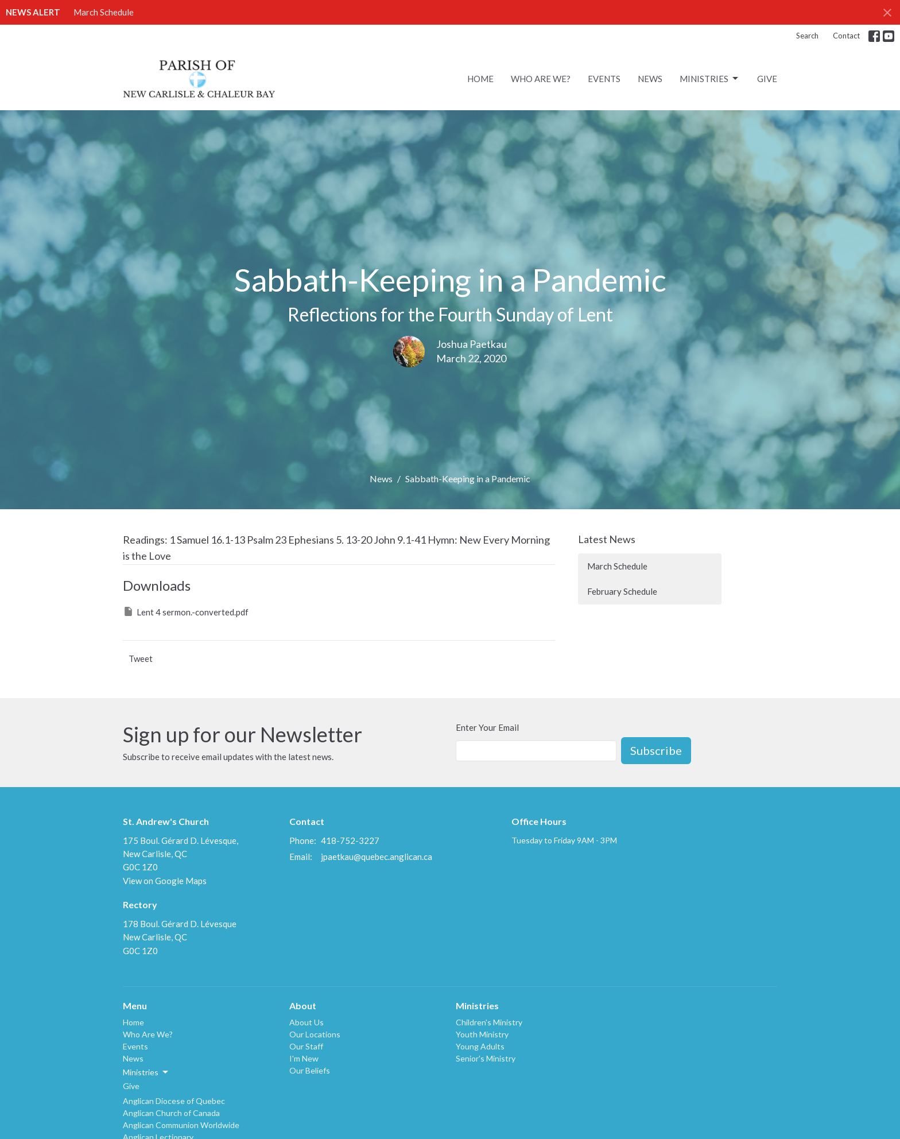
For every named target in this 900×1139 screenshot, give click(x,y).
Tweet (141, 658)
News (650, 78)
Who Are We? (541, 78)
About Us (306, 1022)
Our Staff (306, 1046)
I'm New (304, 1058)
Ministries (710, 78)
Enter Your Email (487, 727)
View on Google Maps (165, 880)
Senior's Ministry (485, 1058)
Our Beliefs (309, 1070)
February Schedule (622, 591)
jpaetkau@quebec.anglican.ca (376, 856)
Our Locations (314, 1034)
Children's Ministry (489, 1022)
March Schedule (103, 12)
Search (807, 35)
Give (767, 78)
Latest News (606, 539)
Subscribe (656, 750)
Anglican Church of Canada (171, 1113)
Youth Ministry (482, 1034)
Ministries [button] (146, 1072)
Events (604, 78)
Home (480, 78)
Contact (846, 35)
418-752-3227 (350, 840)
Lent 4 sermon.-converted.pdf (186, 611)
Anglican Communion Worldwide (181, 1125)
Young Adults (480, 1046)
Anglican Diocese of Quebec (174, 1101)
